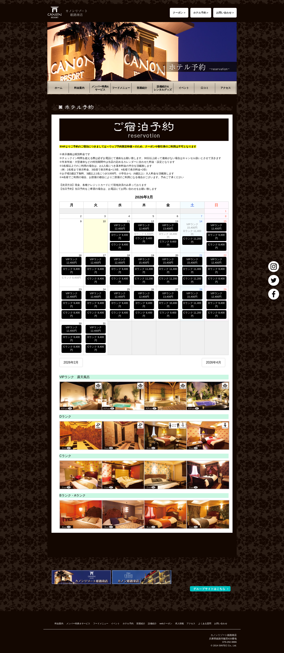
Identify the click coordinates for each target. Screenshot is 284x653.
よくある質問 (204, 623)
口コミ (204, 87)
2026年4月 (213, 362)
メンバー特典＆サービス (78, 623)
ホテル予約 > (200, 12)
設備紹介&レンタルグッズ (163, 88)
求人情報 (179, 623)
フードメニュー (121, 87)
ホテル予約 (128, 623)
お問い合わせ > (225, 12)
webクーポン (166, 623)
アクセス (225, 87)
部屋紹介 (142, 87)
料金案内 (79, 87)
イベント (184, 87)
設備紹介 (152, 623)
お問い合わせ (220, 623)
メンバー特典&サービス (100, 88)
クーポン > (179, 12)
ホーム (58, 87)
